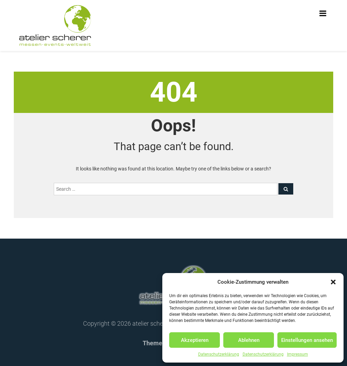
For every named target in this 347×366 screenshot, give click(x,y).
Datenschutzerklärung (218, 354)
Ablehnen (248, 340)
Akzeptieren (194, 340)
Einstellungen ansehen (307, 340)
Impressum (297, 354)
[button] (333, 282)
